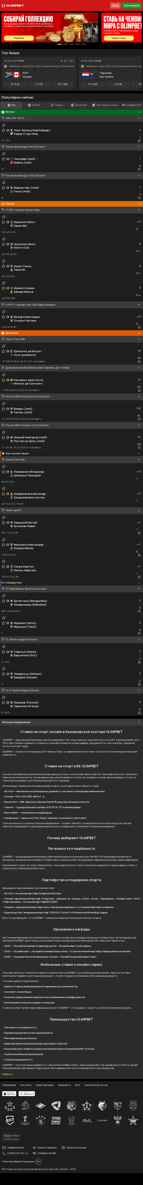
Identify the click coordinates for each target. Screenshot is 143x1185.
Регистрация (131, 5)
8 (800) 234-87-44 (15, 1153)
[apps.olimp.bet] (9, 1093)
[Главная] (12, 5)
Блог (77, 1085)
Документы (64, 1085)
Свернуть (7, 1074)
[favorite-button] (62, 61)
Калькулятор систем (96, 1085)
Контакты (25, 1085)
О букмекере (9, 1085)
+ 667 (71, 60)
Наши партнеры (45, 1085)
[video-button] (139, 169)
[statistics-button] (65, 61)
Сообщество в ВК (44, 1153)
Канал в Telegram (44, 1147)
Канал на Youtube (73, 1147)
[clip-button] (3, 125)
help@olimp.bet (13, 1147)
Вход (115, 5)
